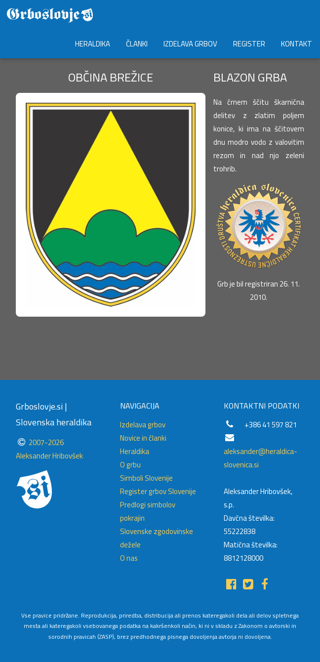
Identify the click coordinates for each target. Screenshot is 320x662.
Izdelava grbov (142, 424)
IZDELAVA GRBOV (190, 44)
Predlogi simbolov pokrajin (147, 511)
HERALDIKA (92, 44)
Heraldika (134, 451)
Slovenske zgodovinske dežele (156, 538)
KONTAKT (296, 44)
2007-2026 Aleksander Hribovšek (49, 449)
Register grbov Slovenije (158, 491)
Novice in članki (143, 438)
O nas (129, 558)
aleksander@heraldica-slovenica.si (260, 458)
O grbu (130, 464)
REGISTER (249, 44)
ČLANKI (137, 44)
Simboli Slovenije (146, 478)
